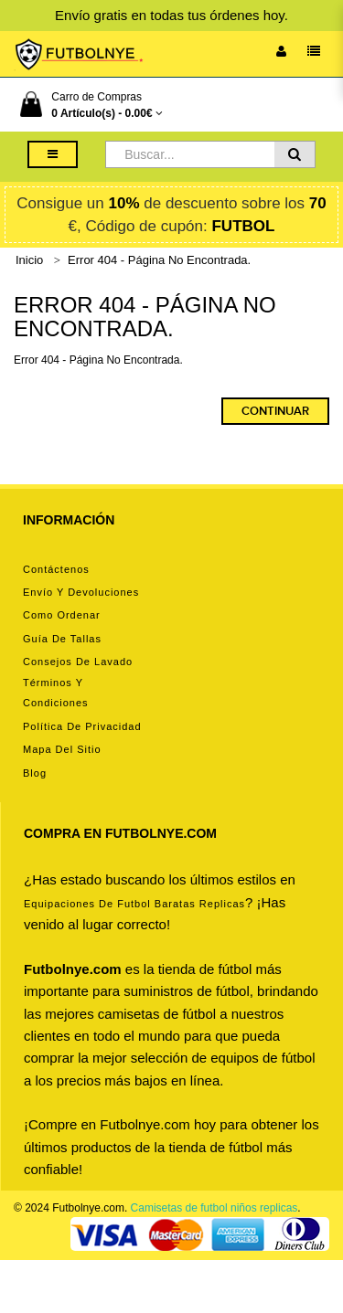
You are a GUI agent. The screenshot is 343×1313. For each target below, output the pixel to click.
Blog (35, 773)
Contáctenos (56, 569)
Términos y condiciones (56, 692)
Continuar (275, 411)
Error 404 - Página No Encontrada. (159, 260)
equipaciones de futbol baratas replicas (134, 903)
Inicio (29, 260)
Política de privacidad (82, 726)
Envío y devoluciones (81, 592)
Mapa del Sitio (62, 749)
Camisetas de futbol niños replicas (214, 1208)
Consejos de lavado (78, 661)
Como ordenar (62, 614)
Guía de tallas (62, 638)
